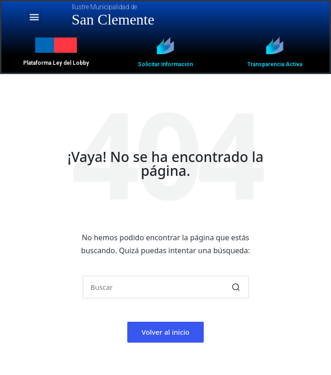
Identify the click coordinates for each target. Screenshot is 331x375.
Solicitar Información (165, 64)
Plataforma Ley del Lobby (56, 63)
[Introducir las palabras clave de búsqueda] (165, 287)
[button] (34, 16)
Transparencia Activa (274, 64)
